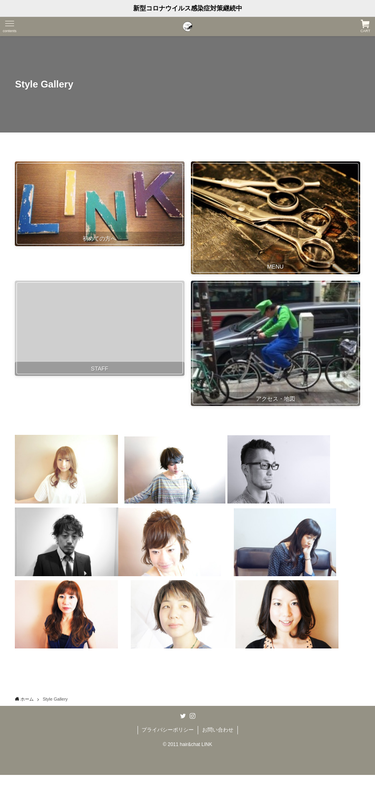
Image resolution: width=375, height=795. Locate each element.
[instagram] (192, 716)
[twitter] (182, 716)
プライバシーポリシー (168, 730)
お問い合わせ (217, 730)
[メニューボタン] (9, 26)
